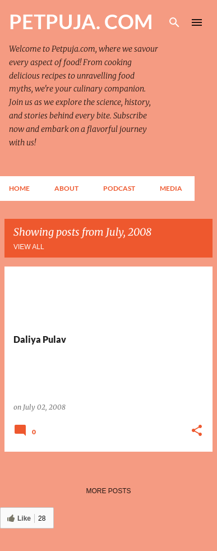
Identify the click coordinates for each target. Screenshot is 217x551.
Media (171, 188)
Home (19, 188)
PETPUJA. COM (81, 21)
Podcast (119, 188)
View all (28, 247)
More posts (108, 491)
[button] (197, 431)
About (66, 188)
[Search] (174, 22)
